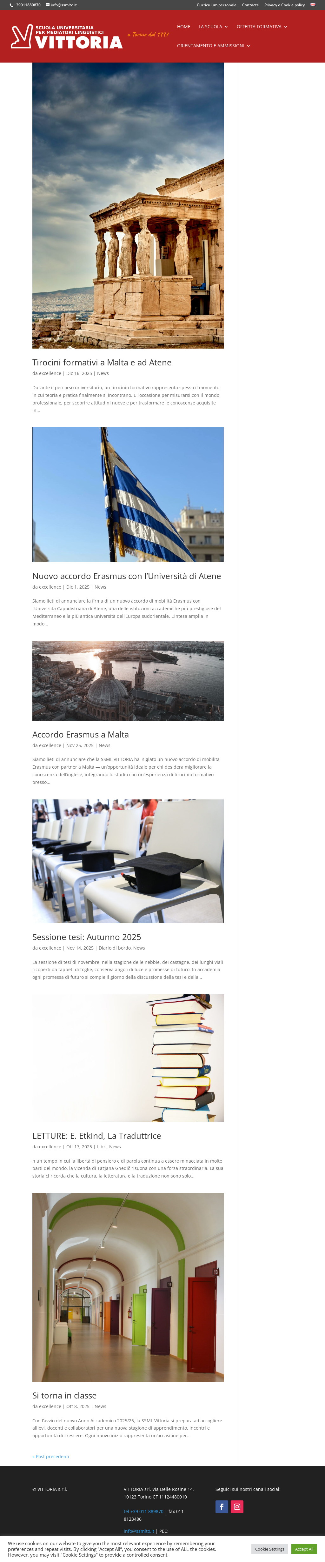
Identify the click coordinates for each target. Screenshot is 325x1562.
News (103, 373)
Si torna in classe (64, 1395)
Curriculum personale (216, 5)
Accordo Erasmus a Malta (80, 734)
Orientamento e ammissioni (210, 46)
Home (183, 27)
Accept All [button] (304, 1549)
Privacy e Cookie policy (284, 5)
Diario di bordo (115, 948)
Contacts (250, 5)
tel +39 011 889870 (143, 1511)
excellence (50, 373)
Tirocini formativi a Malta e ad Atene (102, 362)
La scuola (210, 27)
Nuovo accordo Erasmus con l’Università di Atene (126, 576)
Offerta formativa (259, 27)
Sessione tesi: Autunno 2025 (86, 937)
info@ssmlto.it (139, 1531)
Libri (102, 1147)
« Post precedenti (50, 1456)
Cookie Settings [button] (269, 1549)
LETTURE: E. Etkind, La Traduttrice (96, 1135)
